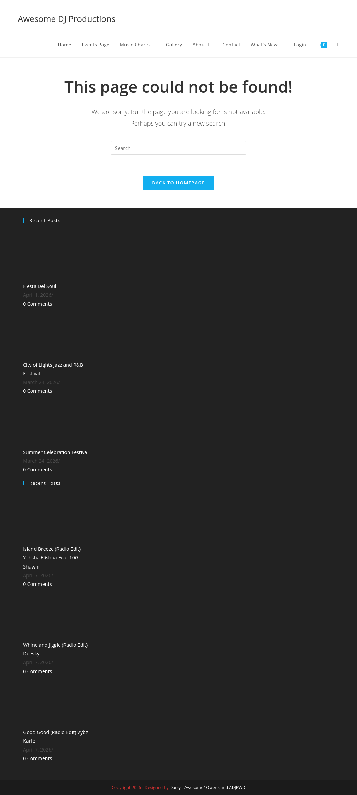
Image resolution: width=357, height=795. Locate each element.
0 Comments (37, 304)
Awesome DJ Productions (66, 18)
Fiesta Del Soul (39, 286)
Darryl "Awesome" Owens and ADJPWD (207, 787)
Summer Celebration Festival (55, 452)
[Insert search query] (178, 148)
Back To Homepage (178, 183)
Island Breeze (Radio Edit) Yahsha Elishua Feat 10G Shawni (52, 558)
